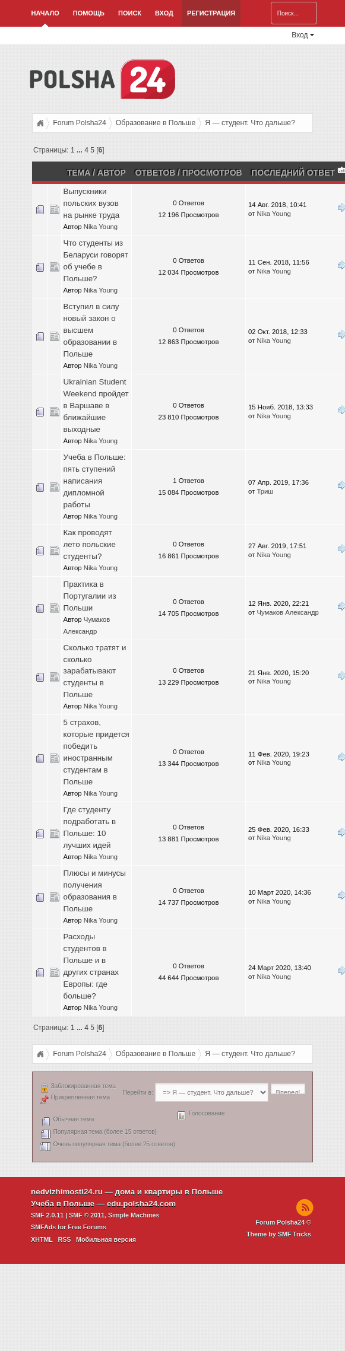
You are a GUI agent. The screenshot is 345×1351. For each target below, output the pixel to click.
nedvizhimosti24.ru (67, 1191)
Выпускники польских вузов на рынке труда (92, 203)
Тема (78, 172)
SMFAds (43, 1227)
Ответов (155, 172)
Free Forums (87, 1227)
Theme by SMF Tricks (278, 1234)
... (80, 150)
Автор (111, 172)
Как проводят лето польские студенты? (90, 544)
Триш (265, 491)
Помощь (89, 13)
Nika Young (101, 226)
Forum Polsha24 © (283, 1222)
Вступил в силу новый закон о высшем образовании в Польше (91, 330)
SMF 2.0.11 (47, 1215)
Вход (164, 13)
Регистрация (211, 13)
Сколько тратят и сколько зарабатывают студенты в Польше (95, 671)
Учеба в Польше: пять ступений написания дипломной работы (95, 481)
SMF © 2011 (87, 1215)
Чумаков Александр (287, 612)
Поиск (129, 13)
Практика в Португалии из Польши (90, 596)
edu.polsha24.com (141, 1203)
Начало (45, 13)
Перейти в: (137, 1092)
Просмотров (212, 172)
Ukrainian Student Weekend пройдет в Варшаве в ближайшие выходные (96, 405)
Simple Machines (133, 1215)
